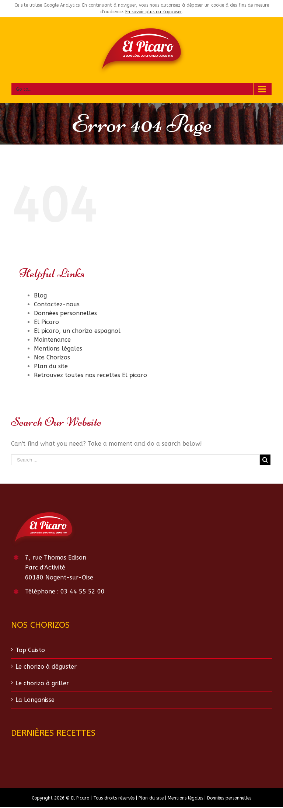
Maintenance (52, 339)
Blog (40, 295)
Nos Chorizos (52, 357)
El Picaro (46, 321)
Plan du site (51, 366)
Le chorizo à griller (42, 683)
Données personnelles (65, 313)
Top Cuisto (30, 650)
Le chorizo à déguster (46, 666)
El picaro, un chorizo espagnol (77, 330)
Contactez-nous (57, 304)
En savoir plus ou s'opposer (153, 11)
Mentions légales (58, 348)
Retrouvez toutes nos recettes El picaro (90, 375)
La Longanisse (35, 699)
